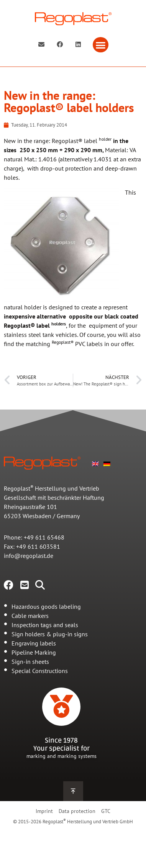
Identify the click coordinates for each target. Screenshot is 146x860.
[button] (100, 45)
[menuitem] (95, 463)
